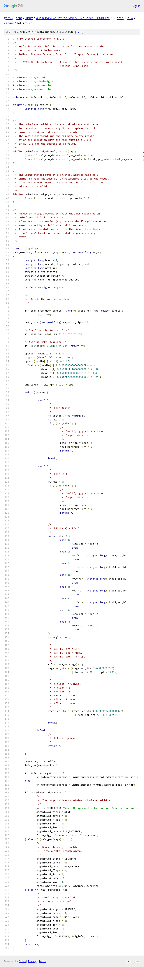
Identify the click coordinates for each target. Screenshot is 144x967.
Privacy (32, 961)
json (137, 961)
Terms (42, 961)
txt (128, 961)
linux (29, 18)
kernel (9, 23)
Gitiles (22, 961)
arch (120, 18)
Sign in (136, 6)
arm (19, 18)
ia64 (130, 18)
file (79, 32)
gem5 (8, 18)
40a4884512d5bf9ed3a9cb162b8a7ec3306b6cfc (73, 18)
